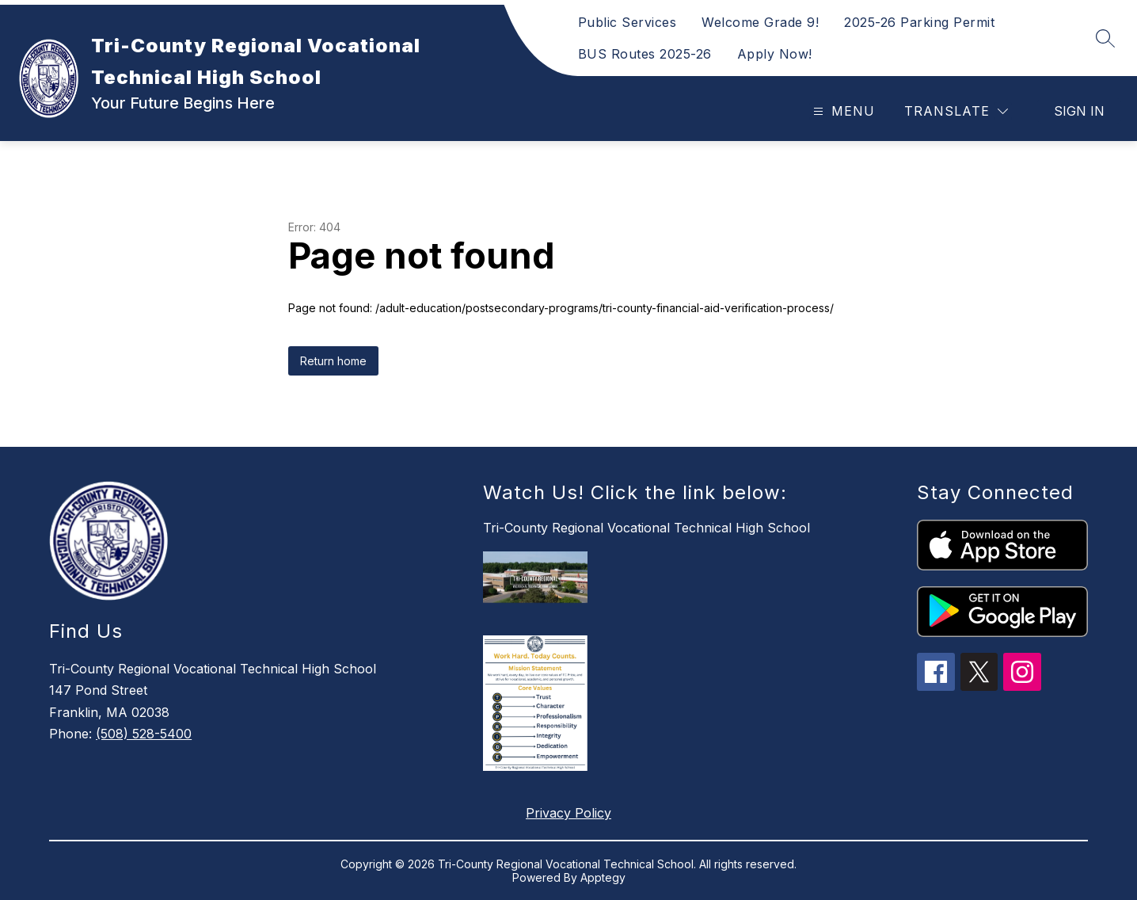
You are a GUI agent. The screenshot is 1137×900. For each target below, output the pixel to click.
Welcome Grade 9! (760, 22)
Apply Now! (774, 54)
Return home (333, 361)
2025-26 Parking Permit (919, 22)
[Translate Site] (956, 111)
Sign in (1079, 111)
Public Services (627, 22)
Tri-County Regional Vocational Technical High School (646, 528)
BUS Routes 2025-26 (645, 54)
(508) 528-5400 (144, 734)
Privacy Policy (568, 813)
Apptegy (603, 877)
